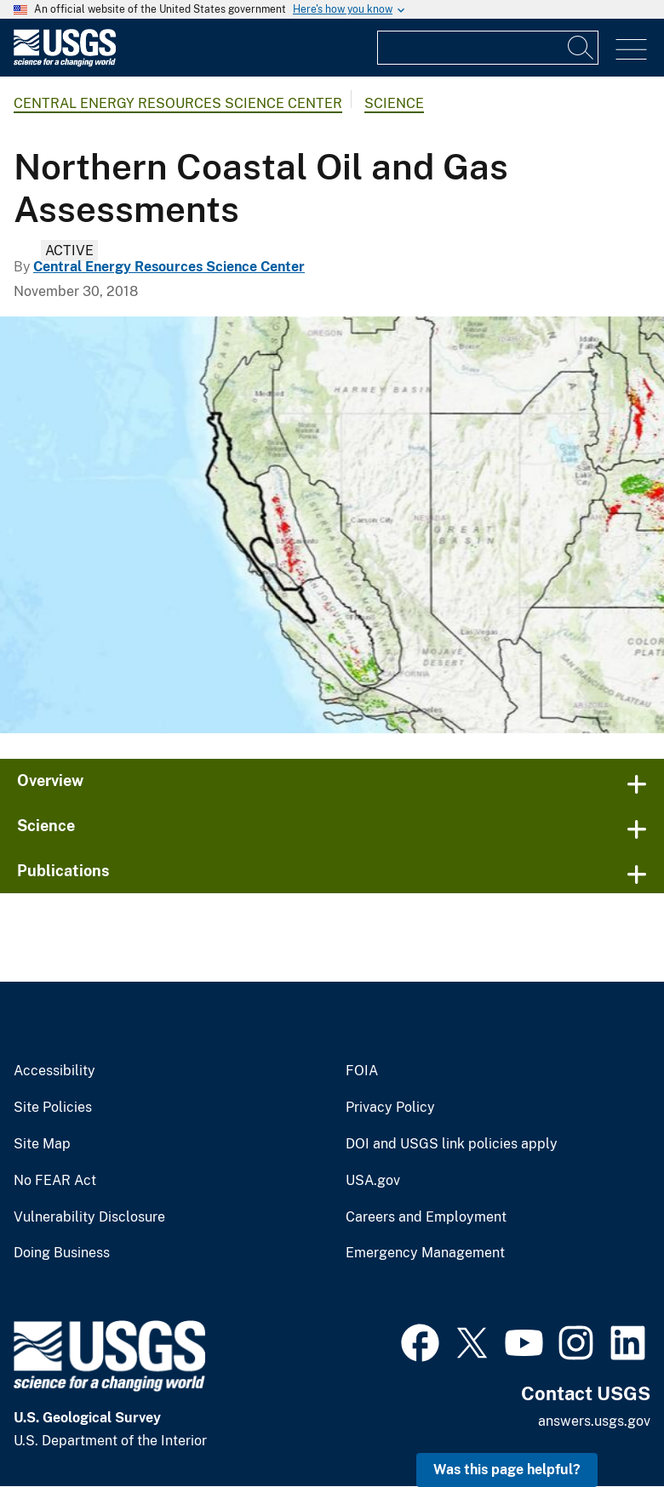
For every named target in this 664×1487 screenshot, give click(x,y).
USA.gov (373, 1180)
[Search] (581, 48)
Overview (50, 780)
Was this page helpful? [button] (507, 1469)
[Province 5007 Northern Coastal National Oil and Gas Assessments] (332, 524)
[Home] (65, 62)
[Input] (487, 48)
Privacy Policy (390, 1107)
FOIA (362, 1071)
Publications (63, 871)
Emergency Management (425, 1253)
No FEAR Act (55, 1180)
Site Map (42, 1144)
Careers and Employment (426, 1217)
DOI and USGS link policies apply (452, 1144)
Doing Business (62, 1253)
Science (394, 103)
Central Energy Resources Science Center (178, 103)
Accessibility (54, 1071)
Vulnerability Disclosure (89, 1217)
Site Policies (53, 1107)
